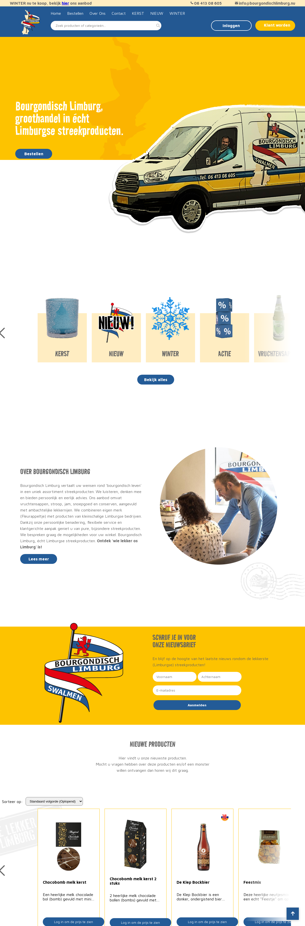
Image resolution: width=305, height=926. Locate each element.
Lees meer (39, 559)
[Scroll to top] (293, 914)
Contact (119, 13)
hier (65, 3)
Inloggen (231, 25)
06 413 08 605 (205, 3)
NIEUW (156, 13)
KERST (138, 13)
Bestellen (75, 13)
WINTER (177, 13)
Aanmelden (197, 705)
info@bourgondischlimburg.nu (264, 3)
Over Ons (98, 13)
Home (56, 13)
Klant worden (277, 25)
